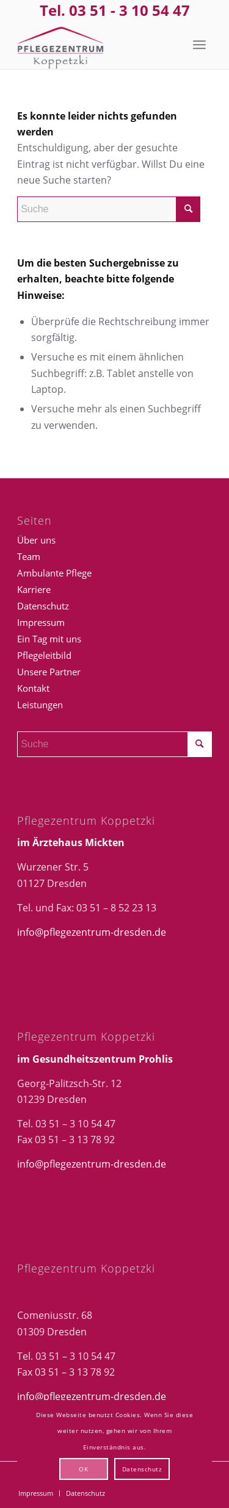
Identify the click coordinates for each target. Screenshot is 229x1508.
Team (28, 556)
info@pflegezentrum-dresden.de (91, 932)
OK (83, 1469)
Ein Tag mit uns (49, 639)
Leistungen (40, 704)
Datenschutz (43, 606)
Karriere (34, 589)
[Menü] (199, 44)
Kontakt (33, 688)
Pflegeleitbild (44, 655)
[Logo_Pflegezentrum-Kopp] (95, 44)
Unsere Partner (49, 672)
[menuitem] (199, 44)
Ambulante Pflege (54, 573)
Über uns (36, 540)
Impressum (41, 622)
